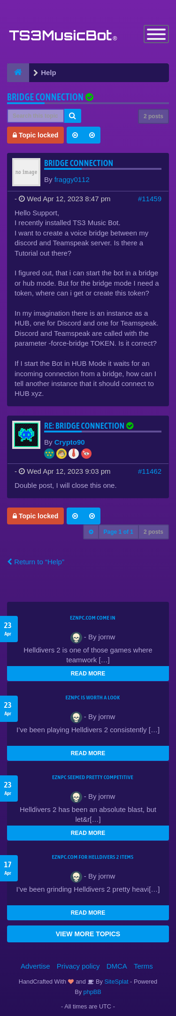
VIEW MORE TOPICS (88, 934)
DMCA (117, 966)
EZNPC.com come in (92, 617)
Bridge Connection (45, 96)
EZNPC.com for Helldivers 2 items (93, 857)
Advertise (35, 966)
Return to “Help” (35, 562)
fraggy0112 (72, 179)
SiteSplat (116, 981)
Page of (118, 532)
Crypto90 (69, 442)
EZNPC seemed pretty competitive (92, 777)
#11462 (149, 471)
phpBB (92, 991)
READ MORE (88, 673)
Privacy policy (78, 966)
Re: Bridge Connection (90, 426)
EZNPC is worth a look (93, 697)
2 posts (153, 116)
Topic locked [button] (35, 135)
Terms (143, 966)
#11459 (149, 199)
